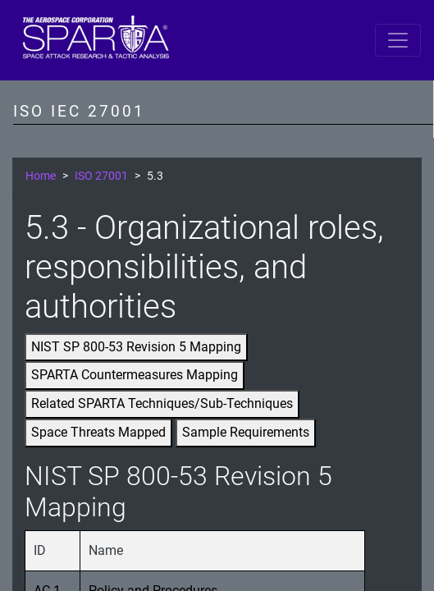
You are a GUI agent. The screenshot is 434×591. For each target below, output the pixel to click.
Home (40, 176)
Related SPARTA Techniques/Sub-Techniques (162, 403)
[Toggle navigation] (398, 40)
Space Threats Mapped (98, 432)
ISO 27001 (101, 176)
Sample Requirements (245, 432)
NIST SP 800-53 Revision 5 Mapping (136, 347)
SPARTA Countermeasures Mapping (134, 375)
